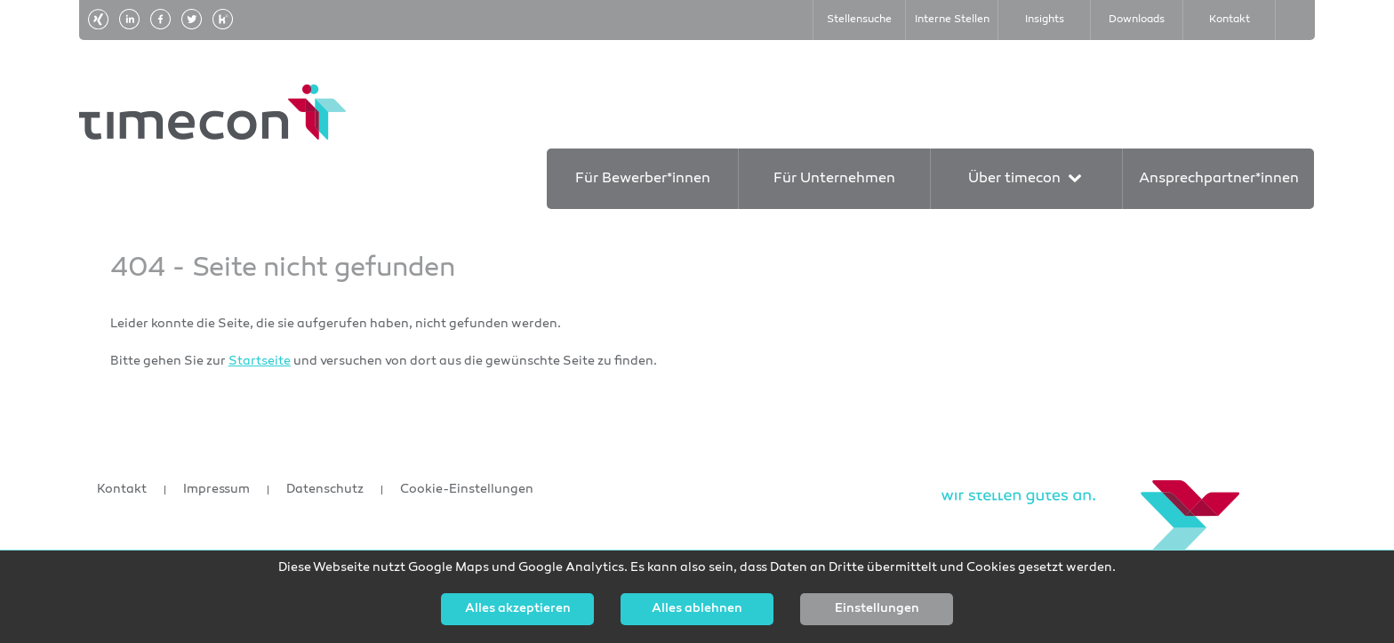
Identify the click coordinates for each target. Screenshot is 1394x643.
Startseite (259, 361)
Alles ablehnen (697, 609)
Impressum (216, 490)
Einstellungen (877, 609)
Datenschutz (325, 490)
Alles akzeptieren (518, 609)
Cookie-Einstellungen (466, 490)
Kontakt (122, 490)
